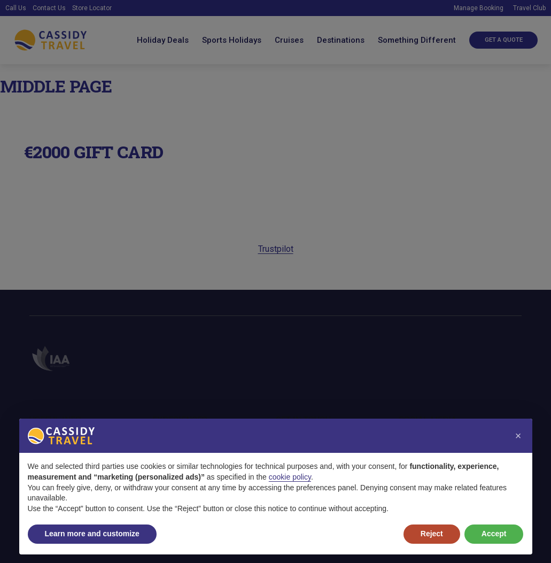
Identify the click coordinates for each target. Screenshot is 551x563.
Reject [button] (432, 533)
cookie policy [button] (290, 477)
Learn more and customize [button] (92, 533)
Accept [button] (494, 533)
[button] (518, 435)
